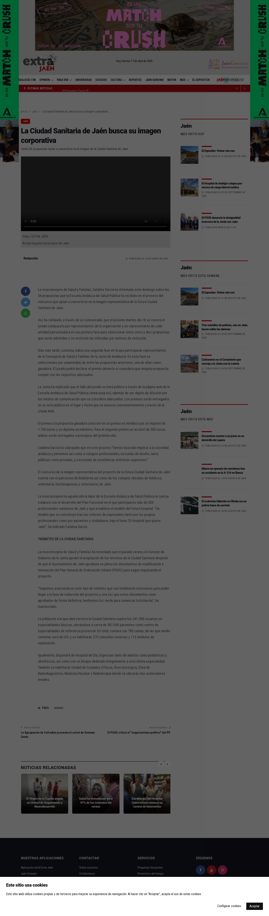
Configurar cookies (229, 906)
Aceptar (255, 906)
